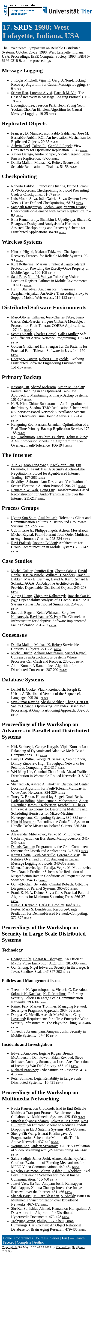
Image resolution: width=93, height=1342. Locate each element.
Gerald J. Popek (60, 146)
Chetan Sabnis (65, 571)
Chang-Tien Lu (77, 702)
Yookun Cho (20, 109)
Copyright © (10, 1247)
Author (39, 1242)
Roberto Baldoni (23, 186)
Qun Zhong (19, 967)
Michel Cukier (21, 571)
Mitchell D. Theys (71, 805)
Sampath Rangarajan (26, 207)
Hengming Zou (22, 424)
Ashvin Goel (20, 146)
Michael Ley (63, 1247)
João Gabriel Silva (52, 199)
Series (54, 1238)
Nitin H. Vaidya (39, 277)
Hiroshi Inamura (23, 822)
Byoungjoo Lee (22, 105)
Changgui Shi (21, 959)
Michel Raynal (22, 534)
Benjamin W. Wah (24, 490)
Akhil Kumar (21, 666)
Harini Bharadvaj (24, 289)
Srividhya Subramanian (28, 482)
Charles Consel (45, 334)
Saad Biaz (18, 277)
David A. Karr (61, 579)
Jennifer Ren (43, 571)
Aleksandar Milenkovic (28, 834)
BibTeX (17, 89)
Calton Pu (39, 146)
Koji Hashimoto (23, 437)
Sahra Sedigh (21, 1158)
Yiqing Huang (21, 596)
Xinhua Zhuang (42, 1188)
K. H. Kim (19, 404)
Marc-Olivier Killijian (27, 317)
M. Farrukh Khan (46, 1196)
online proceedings (37, 61)
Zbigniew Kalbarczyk (50, 596)
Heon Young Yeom (71, 105)
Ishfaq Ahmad (39, 1208)
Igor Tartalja (46, 867)
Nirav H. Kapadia (24, 905)
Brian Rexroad (62, 1057)
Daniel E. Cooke (23, 689)
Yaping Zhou (75, 759)
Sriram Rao (19, 93)
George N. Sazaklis (50, 759)
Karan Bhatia (21, 855)
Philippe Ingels (46, 530)
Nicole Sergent (69, 154)
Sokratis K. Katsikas (26, 994)
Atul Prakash (47, 518)
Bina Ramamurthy (24, 219)
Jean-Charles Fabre (60, 317)
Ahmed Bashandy (65, 1158)
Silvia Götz (53, 893)
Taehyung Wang (23, 1221)
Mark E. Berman (36, 579)
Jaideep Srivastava (44, 1146)
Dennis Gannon (22, 847)
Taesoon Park (46, 105)
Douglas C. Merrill (25, 1015)
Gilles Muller (68, 334)
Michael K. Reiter (47, 162)
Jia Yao (35, 1183)
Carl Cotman (38, 1225)
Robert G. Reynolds (54, 359)
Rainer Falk (19, 1006)
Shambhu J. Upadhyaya (57, 219)
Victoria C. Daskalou (71, 990)
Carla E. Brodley (51, 905)
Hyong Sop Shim (23, 518)
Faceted (8, 1242)
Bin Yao (17, 809)
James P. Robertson (41, 805)
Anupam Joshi (49, 289)
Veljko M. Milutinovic (64, 834)
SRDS (23, 27)
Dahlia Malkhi (22, 162)
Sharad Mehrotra (43, 387)
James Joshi (41, 1158)
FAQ (65, 1238)
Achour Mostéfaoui (73, 530)
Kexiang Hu (20, 387)
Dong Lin (47, 490)
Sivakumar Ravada (25, 702)
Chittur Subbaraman (43, 404)
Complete (24, 1242)
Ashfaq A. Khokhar (45, 784)
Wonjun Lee (20, 1146)
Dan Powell (41, 1057)
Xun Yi (16, 465)
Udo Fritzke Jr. (22, 530)
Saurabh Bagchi (23, 612)
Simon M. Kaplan (71, 387)
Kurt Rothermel (22, 264)
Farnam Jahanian (47, 424)
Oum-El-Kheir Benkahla (29, 884)
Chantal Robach (61, 884)
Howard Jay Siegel (50, 797)
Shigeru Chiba (52, 321)
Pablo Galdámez (63, 133)
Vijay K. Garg (49, 80)
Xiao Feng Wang (36, 465)
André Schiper (45, 154)
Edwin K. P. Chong (65, 1121)
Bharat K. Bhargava (48, 959)
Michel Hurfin (21, 653)
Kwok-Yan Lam (62, 465)
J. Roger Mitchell (24, 80)
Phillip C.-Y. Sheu (50, 1221)
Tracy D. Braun (22, 797)
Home (7, 1238)
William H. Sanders (60, 575)
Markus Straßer (47, 264)
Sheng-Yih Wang (23, 1133)
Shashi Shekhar (52, 702)
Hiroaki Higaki (22, 252)
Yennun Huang (75, 207)
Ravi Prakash (21, 543)
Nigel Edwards (41, 967)
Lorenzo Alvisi (41, 93)
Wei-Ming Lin (21, 772)
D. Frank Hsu (37, 469)
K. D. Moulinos (54, 994)
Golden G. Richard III (27, 346)
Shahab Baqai (21, 1196)
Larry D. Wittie (22, 759)
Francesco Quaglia (51, 186)
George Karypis (46, 747)
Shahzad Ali (20, 784)
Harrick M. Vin (65, 93)
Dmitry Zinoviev (23, 763)
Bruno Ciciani (77, 186)
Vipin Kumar (70, 747)
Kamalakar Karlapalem (69, 1208)
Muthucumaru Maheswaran (57, 801)
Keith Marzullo (44, 855)
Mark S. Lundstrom (36, 909)
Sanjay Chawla (22, 706)
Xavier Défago (22, 154)
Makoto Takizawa (48, 252)
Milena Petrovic (23, 867)
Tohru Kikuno (76, 437)
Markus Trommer (43, 1006)
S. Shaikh (68, 1196)
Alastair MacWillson (56, 1015)
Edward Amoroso (24, 1053)
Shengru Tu (54, 346)
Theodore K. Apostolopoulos (32, 990)
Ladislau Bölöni (23, 801)
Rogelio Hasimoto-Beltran (30, 1171)
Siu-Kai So (19, 1208)
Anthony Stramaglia (40, 1062)
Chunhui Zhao (44, 772)
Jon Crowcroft (43, 1108)
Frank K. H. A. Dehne (27, 893)
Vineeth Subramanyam (28, 1031)
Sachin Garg (53, 207)
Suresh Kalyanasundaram (30, 1121)
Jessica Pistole (33, 575)
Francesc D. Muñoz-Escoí (30, 133)
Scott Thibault (21, 334)
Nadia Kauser (21, 1108)
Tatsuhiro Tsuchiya (50, 437)
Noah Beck (74, 797)
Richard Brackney (24, 1070)
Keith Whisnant (48, 612)
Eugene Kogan (50, 1053)
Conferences (23, 1238)
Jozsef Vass (19, 1183)
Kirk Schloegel (22, 747)
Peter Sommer (21, 1078)
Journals (41, 1238)
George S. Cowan (24, 359)
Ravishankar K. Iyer (45, 617)
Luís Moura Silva (24, 199)
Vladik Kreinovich (51, 689)
